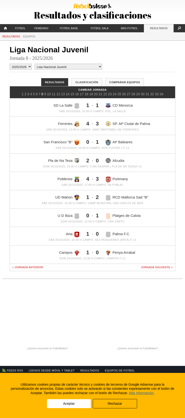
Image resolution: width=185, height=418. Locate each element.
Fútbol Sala (99, 28)
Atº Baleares (119, 142)
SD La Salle (66, 106)
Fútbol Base (69, 28)
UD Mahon (67, 197)
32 (152, 94)
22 (105, 94)
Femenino (41, 28)
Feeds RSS (15, 370)
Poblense (68, 179)
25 (119, 94)
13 (63, 94)
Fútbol (20, 28)
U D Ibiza (68, 216)
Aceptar (69, 403)
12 (58, 94)
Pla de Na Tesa (63, 160)
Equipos (29, 36)
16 (77, 94)
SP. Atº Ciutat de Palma (128, 123)
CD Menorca (119, 105)
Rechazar (115, 403)
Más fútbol (129, 28)
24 (115, 94)
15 (72, 94)
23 (110, 94)
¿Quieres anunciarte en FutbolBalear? (47, 348)
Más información (141, 393)
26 (124, 94)
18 (86, 94)
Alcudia (115, 160)
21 (100, 94)
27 (129, 94)
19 (91, 94)
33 (157, 94)
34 (161, 94)
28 (133, 94)
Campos (69, 253)
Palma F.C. (118, 234)
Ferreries (68, 124)
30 (143, 94)
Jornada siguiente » (157, 267)
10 (49, 94)
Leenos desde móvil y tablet (52, 370)
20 (96, 94)
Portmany (117, 179)
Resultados (159, 28)
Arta (72, 234)
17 (82, 94)
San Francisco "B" (61, 142)
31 (147, 94)
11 (54, 94)
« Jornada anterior (27, 267)
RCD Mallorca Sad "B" (127, 198)
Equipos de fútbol (120, 370)
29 (138, 94)
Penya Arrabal (120, 253)
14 (68, 94)
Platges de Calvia (123, 216)
